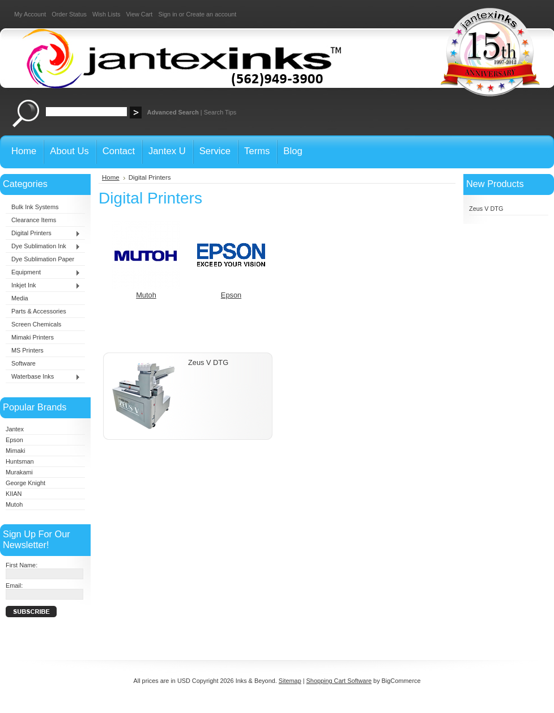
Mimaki (15, 450)
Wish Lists (106, 14)
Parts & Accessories (38, 311)
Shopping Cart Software (339, 680)
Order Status (69, 14)
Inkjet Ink (43, 286)
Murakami (19, 472)
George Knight (25, 482)
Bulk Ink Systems (34, 206)
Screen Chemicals (36, 324)
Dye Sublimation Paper (42, 259)
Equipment (43, 273)
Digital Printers (43, 233)
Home (111, 177)
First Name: (21, 565)
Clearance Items (33, 220)
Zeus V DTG (208, 362)
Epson (14, 439)
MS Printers (27, 350)
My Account (30, 14)
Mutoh (14, 504)
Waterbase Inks (43, 377)
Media (19, 298)
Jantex (15, 429)
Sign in (167, 14)
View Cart (139, 14)
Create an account (211, 14)
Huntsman (20, 461)
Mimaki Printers (32, 337)
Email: (14, 585)
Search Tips (220, 112)
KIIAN (14, 493)
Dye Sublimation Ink (43, 247)
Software (23, 363)
